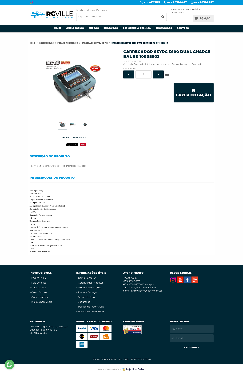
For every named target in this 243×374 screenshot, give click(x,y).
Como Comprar (87, 278)
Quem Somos (177, 9)
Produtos (111, 28)
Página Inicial (38, 278)
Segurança (84, 302)
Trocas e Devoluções (89, 288)
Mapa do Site (38, 288)
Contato (183, 28)
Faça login (101, 10)
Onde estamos (39, 297)
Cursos (93, 28)
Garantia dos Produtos (90, 283)
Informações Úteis (91, 273)
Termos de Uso (86, 297)
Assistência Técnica (137, 28)
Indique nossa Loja (41, 302)
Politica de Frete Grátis (91, 307)
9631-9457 (177, 2)
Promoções (164, 28)
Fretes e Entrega (87, 292)
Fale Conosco (178, 13)
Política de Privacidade (91, 312)
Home (57, 28)
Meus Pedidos (193, 9)
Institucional (41, 273)
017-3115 (152, 2)
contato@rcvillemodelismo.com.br (142, 291)
